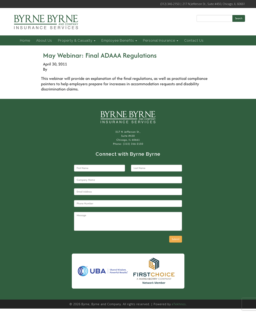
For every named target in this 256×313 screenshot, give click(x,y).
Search (238, 18)
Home (25, 40)
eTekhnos (179, 304)
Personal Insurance (160, 40)
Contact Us (194, 40)
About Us (44, 40)
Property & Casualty (76, 40)
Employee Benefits (119, 40)
